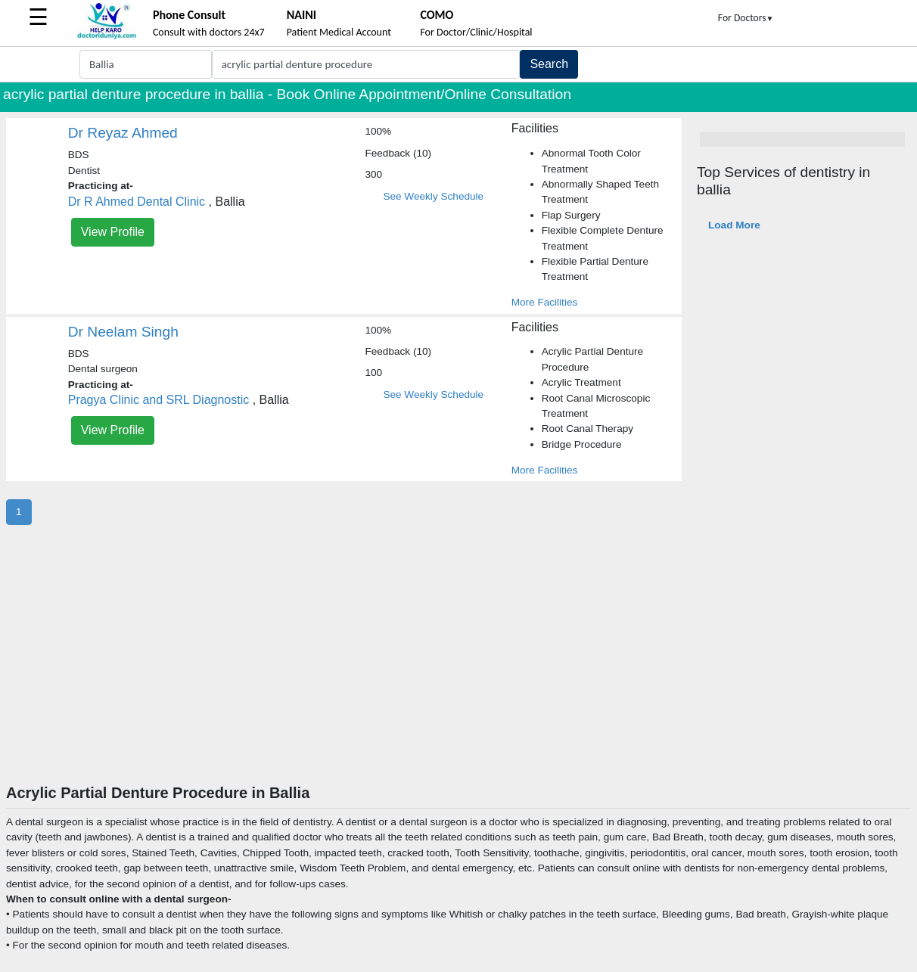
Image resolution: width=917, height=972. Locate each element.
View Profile (113, 231)
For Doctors (746, 17)
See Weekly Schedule (433, 196)
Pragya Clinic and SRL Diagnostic (159, 399)
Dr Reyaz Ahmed (123, 133)
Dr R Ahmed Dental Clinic (136, 201)
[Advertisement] (458, 670)
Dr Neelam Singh (123, 332)
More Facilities (544, 302)
